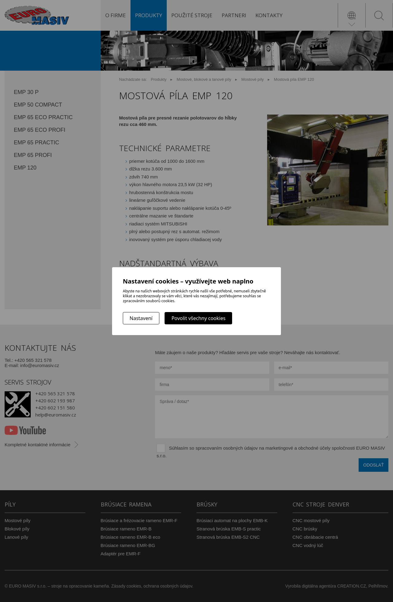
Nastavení (141, 318)
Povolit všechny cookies (198, 318)
